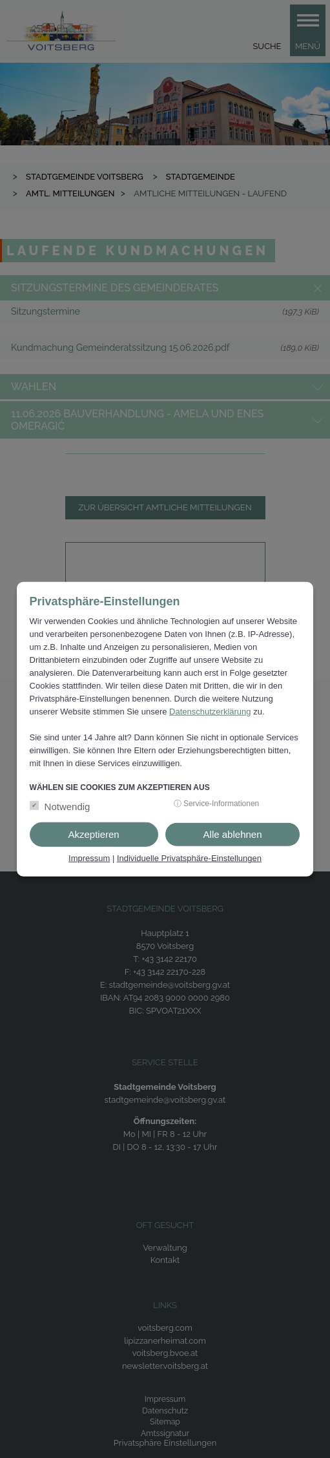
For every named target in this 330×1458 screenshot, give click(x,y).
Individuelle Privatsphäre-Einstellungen (189, 858)
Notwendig (67, 806)
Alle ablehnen (232, 834)
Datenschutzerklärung (210, 711)
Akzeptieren (93, 834)
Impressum (89, 858)
